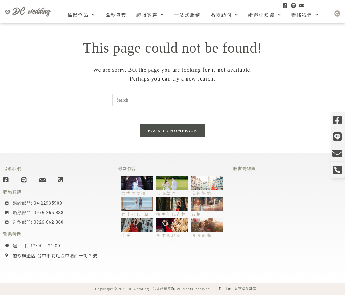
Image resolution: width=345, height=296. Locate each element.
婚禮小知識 (264, 15)
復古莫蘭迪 (133, 194)
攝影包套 (115, 14)
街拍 (126, 236)
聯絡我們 (305, 15)
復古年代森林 (171, 215)
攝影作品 (81, 15)
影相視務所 (168, 236)
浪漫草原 (166, 194)
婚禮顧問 (225, 15)
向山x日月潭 (135, 215)
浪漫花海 (201, 236)
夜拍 (196, 215)
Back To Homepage (172, 131)
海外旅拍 (201, 194)
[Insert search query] (172, 100)
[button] (337, 13)
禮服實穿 (150, 15)
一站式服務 (187, 14)
